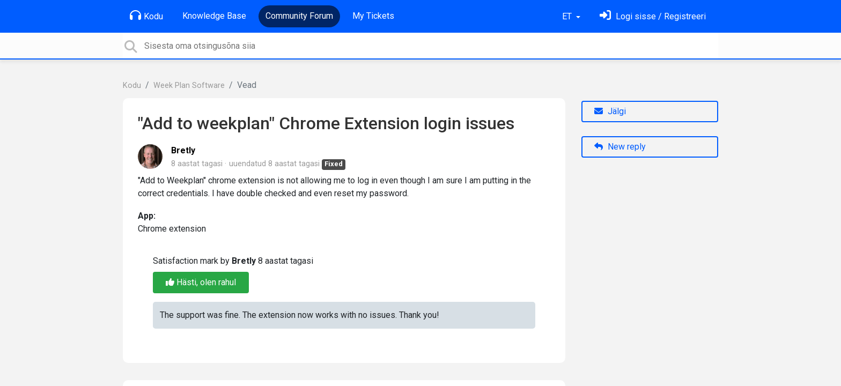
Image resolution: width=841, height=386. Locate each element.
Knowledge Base (214, 16)
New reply (620, 147)
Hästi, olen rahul (201, 282)
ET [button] (568, 16)
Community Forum (299, 16)
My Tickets (373, 16)
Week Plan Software (189, 85)
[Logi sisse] (652, 16)
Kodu (146, 15)
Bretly (183, 150)
